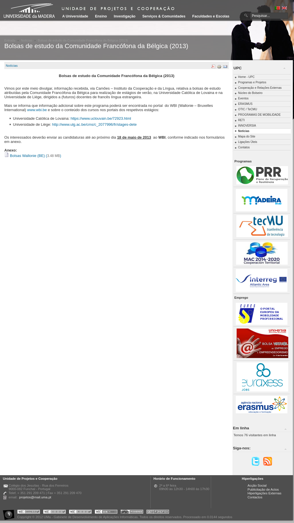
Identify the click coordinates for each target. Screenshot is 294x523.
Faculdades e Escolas (210, 16)
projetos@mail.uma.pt (35, 497)
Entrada (9, 40)
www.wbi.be (37, 110)
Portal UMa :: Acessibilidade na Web (10, 513)
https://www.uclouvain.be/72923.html (101, 118)
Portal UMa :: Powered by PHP (131, 513)
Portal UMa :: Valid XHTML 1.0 (28, 513)
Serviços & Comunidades (163, 16)
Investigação (124, 16)
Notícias (26, 40)
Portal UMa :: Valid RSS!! (80, 513)
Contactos (255, 497)
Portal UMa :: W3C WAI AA (106, 513)
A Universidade (75, 16)
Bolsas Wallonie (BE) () (32, 156)
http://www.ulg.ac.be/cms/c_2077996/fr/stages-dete (95, 124)
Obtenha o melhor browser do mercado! (157, 513)
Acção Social (257, 485)
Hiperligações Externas (264, 493)
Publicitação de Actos (263, 489)
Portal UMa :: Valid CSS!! (54, 513)
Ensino (101, 16)
